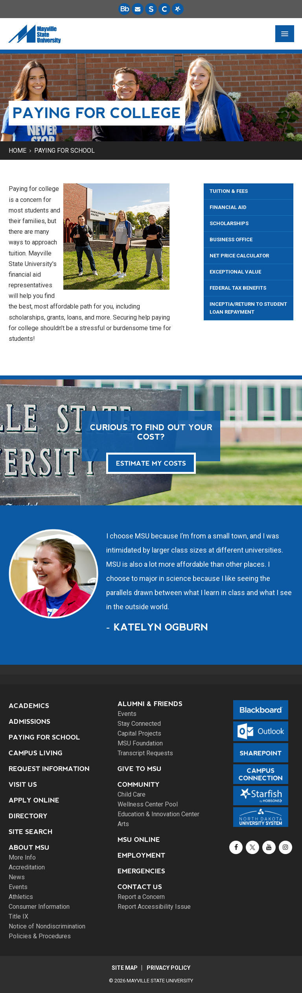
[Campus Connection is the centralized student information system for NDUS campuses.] (164, 9)
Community (139, 784)
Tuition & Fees (229, 191)
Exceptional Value (235, 272)
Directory (28, 816)
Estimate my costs (151, 463)
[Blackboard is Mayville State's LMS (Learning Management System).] (124, 9)
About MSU (29, 847)
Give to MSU (140, 769)
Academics (29, 706)
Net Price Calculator (239, 256)
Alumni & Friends (150, 704)
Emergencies (141, 871)
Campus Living (36, 753)
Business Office (231, 239)
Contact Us (140, 887)
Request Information (49, 769)
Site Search (31, 832)
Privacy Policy (169, 968)
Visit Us (23, 784)
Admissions (29, 721)
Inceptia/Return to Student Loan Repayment (248, 308)
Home (17, 150)
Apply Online (34, 800)
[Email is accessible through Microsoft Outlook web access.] (138, 9)
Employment (141, 855)
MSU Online (139, 839)
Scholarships (229, 223)
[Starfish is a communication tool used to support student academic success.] (178, 9)
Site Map (124, 968)
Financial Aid (228, 207)
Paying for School (64, 150)
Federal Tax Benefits (238, 288)
